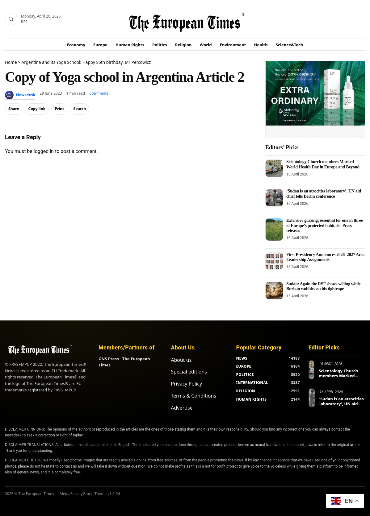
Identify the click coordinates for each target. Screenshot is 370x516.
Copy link (37, 108)
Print (59, 108)
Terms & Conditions (193, 395)
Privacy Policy (186, 383)
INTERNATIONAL (252, 382)
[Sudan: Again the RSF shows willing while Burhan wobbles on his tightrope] (274, 290)
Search (79, 108)
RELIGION (245, 391)
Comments (98, 93)
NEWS (241, 358)
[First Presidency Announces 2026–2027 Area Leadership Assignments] (274, 261)
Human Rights (130, 44)
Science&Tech (289, 44)
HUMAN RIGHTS (251, 399)
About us (181, 360)
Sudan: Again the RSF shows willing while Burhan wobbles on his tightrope (323, 286)
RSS (24, 21)
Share (13, 108)
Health (261, 44)
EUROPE (243, 366)
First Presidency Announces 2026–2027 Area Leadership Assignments (325, 257)
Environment (233, 44)
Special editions (189, 371)
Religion (183, 44)
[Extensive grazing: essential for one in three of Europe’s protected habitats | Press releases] (274, 229)
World (206, 44)
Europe (100, 44)
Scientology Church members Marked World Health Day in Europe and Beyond (322, 164)
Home (11, 62)
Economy (76, 44)
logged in (44, 151)
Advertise (181, 407)
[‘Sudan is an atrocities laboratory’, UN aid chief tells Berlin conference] (274, 197)
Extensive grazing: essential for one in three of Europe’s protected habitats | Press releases (324, 225)
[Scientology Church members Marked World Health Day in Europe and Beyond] (274, 168)
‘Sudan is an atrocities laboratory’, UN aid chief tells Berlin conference (323, 193)
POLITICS (245, 374)
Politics (159, 44)
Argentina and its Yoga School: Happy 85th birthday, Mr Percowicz (86, 62)
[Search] (11, 19)
